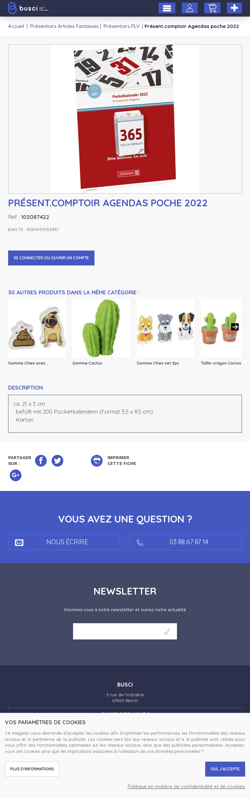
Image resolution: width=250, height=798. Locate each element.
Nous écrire (51, 542)
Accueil (16, 26)
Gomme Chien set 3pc (158, 363)
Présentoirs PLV (121, 26)
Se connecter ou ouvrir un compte (51, 257)
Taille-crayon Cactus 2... (224, 363)
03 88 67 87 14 (172, 542)
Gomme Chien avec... (28, 363)
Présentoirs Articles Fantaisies (64, 26)
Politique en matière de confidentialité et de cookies (186, 786)
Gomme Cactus (87, 363)
